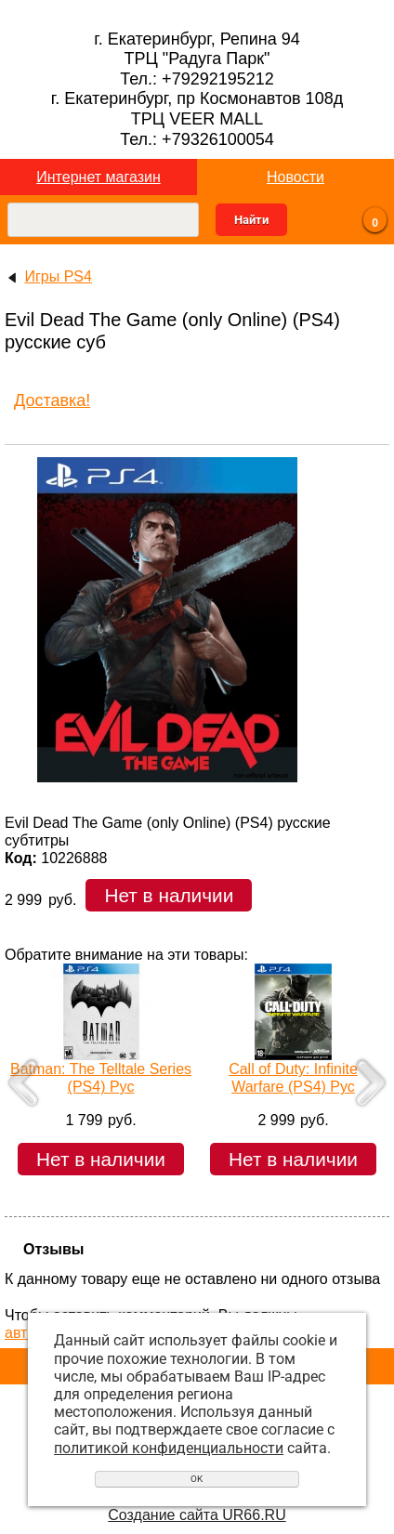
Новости (295, 177)
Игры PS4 (57, 276)
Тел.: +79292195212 (197, 79)
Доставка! (52, 400)
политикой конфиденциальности (168, 1448)
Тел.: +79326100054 (197, 139)
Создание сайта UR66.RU (196, 1515)
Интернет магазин (98, 177)
